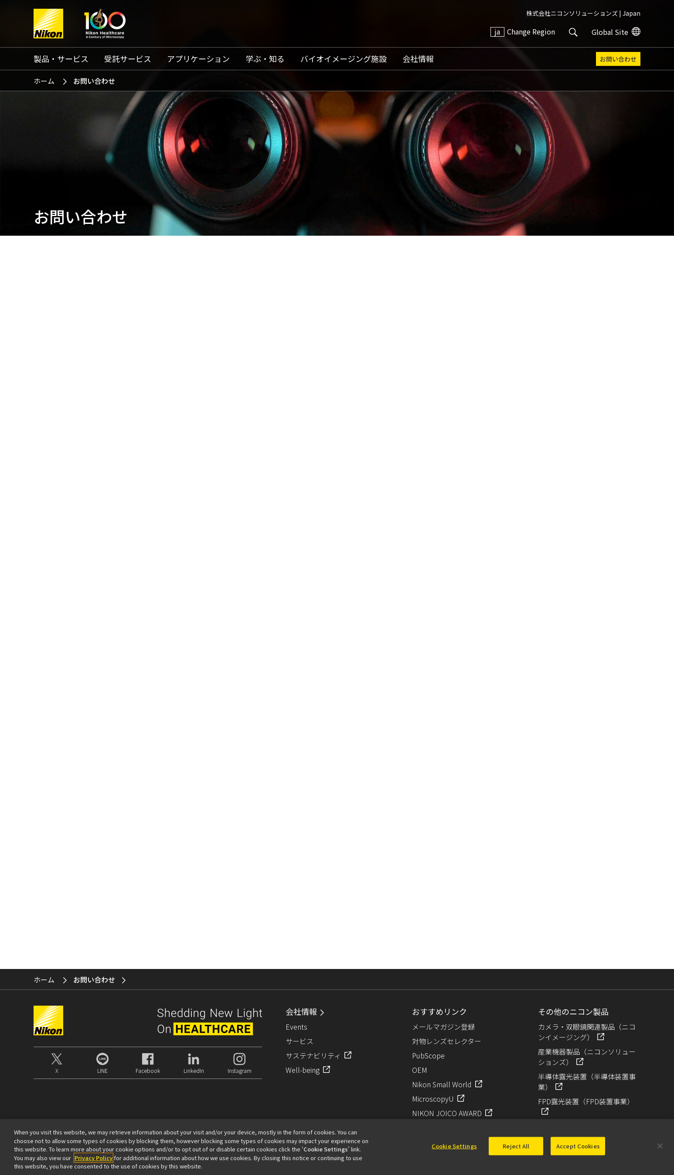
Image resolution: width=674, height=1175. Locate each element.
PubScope (428, 1055)
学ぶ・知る (265, 58)
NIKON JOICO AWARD (447, 1113)
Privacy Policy (93, 1158)
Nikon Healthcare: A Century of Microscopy (105, 23)
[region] (337, 1147)
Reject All (516, 1146)
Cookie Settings (454, 1146)
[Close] (660, 1146)
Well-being (303, 1070)
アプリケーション (198, 58)
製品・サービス (61, 58)
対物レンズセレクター (446, 1041)
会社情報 (418, 58)
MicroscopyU (433, 1098)
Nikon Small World (442, 1084)
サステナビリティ (313, 1055)
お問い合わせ (618, 59)
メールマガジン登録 (443, 1026)
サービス (299, 1041)
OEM (419, 1070)
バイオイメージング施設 (343, 58)
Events (296, 1026)
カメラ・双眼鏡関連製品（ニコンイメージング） (587, 1031)
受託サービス (127, 58)
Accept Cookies (578, 1146)
